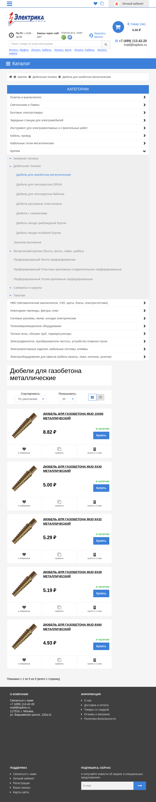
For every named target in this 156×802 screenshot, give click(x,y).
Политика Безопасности (98, 718)
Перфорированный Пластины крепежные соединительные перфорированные (67, 269)
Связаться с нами (23, 750)
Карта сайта (19, 768)
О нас (86, 700)
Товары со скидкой (95, 709)
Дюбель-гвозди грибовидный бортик (41, 223)
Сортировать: (30, 393)
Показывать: (68, 393)
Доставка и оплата (95, 705)
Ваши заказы (20, 764)
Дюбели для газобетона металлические (43, 174)
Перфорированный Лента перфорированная (44, 259)
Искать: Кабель (41, 50)
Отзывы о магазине (95, 714)
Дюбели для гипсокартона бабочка (40, 194)
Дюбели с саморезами (31, 213)
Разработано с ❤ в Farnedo (48, 797)
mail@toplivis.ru (135, 45)
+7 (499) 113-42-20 (131, 41)
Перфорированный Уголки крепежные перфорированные (53, 279)
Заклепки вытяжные (27, 242)
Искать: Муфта (18, 50)
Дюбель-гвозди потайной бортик (38, 232)
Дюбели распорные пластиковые (39, 203)
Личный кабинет (22, 754)
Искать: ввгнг (63, 50)
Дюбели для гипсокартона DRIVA (39, 184)
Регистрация (20, 759)
